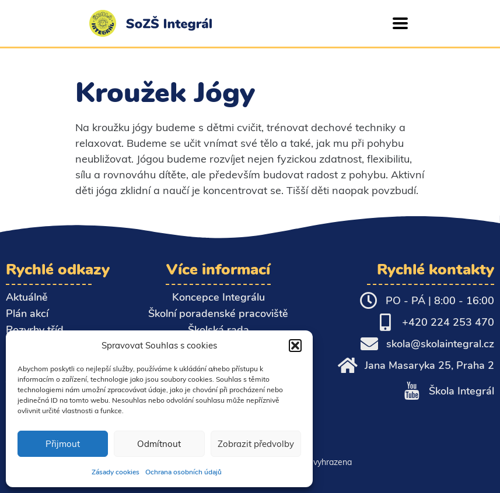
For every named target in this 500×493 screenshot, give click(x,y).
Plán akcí (27, 314)
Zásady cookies (115, 472)
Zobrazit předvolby (256, 443)
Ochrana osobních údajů (183, 472)
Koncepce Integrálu (218, 297)
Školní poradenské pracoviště (218, 314)
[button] (295, 345)
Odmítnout (159, 443)
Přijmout (63, 443)
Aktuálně (27, 297)
